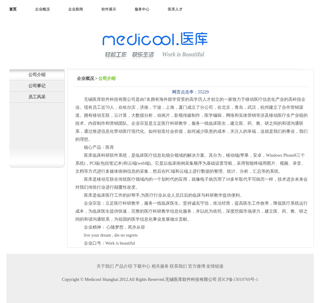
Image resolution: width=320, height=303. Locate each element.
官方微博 (196, 266)
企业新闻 (75, 9)
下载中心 (141, 266)
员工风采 (36, 96)
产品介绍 (123, 266)
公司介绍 (36, 74)
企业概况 (42, 9)
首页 (13, 9)
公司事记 (36, 85)
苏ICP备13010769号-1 (238, 279)
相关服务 (160, 266)
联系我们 (178, 266)
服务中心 (142, 9)
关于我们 (105, 266)
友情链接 (214, 266)
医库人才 (175, 9)
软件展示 (108, 9)
